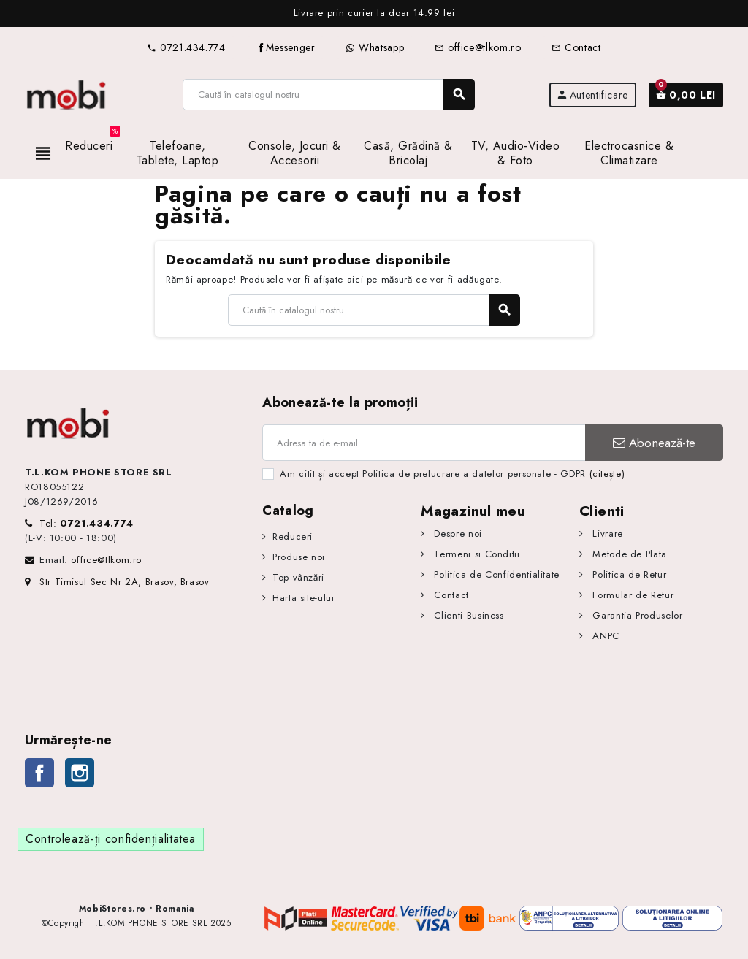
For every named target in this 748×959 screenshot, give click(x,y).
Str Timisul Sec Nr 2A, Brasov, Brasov (117, 582)
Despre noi (456, 533)
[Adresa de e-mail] (423, 442)
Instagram (79, 772)
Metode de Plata (628, 554)
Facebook (39, 772)
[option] (374, 13)
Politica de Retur (628, 574)
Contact (576, 47)
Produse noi (298, 557)
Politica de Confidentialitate (495, 574)
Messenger (286, 47)
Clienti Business (467, 615)
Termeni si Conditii (475, 554)
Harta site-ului (303, 598)
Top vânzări (298, 577)
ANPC (604, 636)
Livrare (606, 533)
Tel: (86, 523)
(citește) (607, 474)
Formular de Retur (631, 595)
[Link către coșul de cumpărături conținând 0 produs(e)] (686, 95)
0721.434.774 (186, 47)
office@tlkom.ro (478, 47)
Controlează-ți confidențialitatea (111, 838)
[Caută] (328, 94)
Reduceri (292, 536)
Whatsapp (375, 47)
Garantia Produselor (636, 615)
